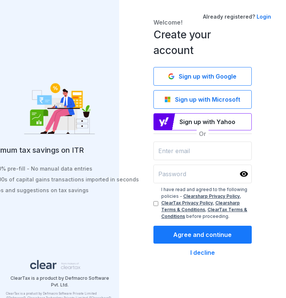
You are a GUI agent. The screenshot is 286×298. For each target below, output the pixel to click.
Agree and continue (202, 234)
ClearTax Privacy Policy (187, 203)
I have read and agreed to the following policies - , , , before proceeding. (204, 203)
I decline (202, 252)
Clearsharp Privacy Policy (211, 196)
